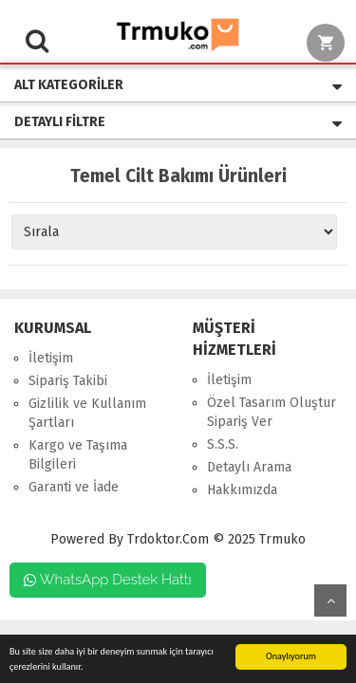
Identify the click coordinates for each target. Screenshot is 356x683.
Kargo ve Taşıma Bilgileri (77, 454)
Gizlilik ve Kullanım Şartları (87, 413)
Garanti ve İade (73, 487)
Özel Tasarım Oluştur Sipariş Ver (271, 412)
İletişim (50, 358)
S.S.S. (222, 444)
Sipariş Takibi (67, 381)
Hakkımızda (242, 490)
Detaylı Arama (249, 467)
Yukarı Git (330, 600)
